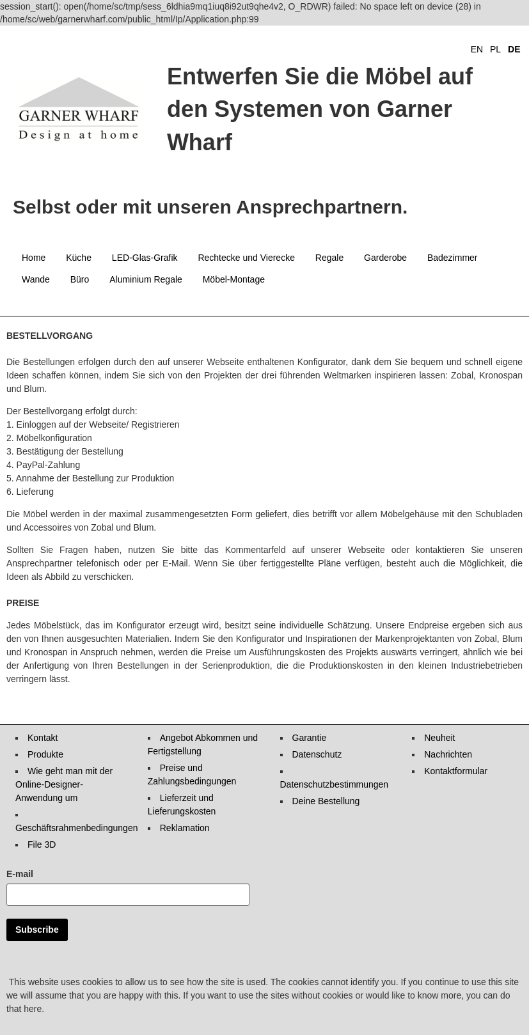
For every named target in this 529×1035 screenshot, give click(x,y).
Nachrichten (448, 754)
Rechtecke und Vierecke (246, 258)
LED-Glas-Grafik (145, 258)
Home (33, 258)
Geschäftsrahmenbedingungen (76, 828)
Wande (36, 279)
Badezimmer (452, 258)
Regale (329, 258)
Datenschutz (317, 754)
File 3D (42, 844)
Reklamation (185, 828)
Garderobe (385, 258)
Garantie (309, 738)
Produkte (45, 754)
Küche (78, 258)
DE (514, 49)
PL (495, 49)
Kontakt (43, 738)
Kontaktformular (455, 771)
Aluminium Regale (145, 279)
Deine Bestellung (326, 801)
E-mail (19, 874)
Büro (80, 279)
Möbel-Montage (234, 279)
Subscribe (37, 929)
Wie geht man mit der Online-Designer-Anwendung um (64, 784)
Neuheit (439, 738)
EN (477, 49)
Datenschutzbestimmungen (334, 784)
